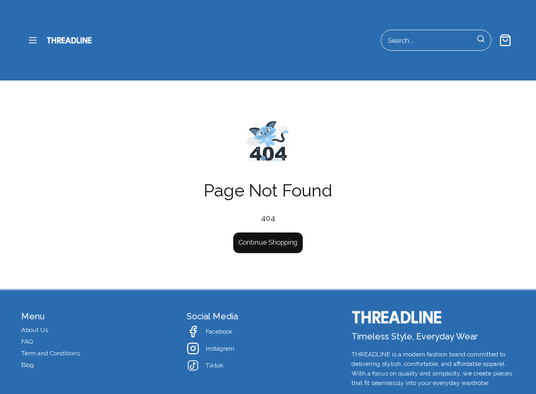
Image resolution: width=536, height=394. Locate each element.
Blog (27, 365)
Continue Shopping (268, 242)
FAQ (27, 341)
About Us (34, 330)
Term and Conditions (50, 353)
